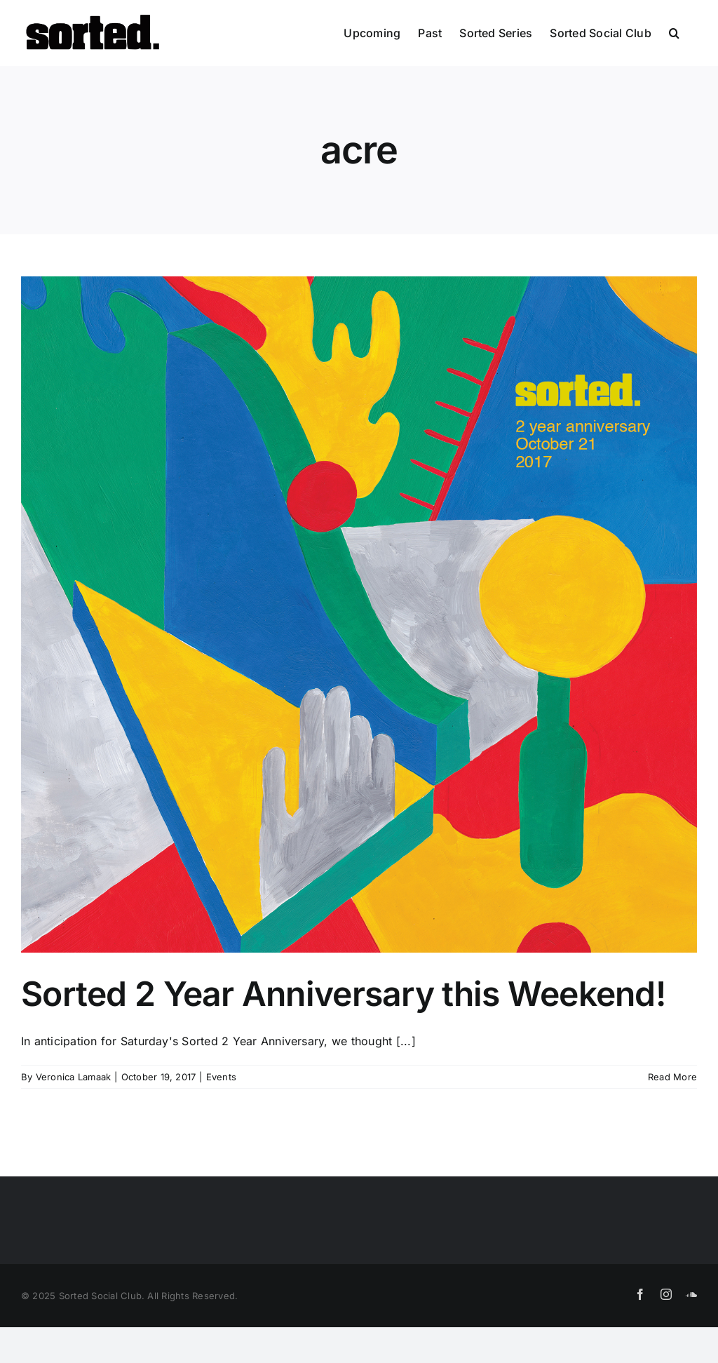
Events (221, 1076)
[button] (674, 33)
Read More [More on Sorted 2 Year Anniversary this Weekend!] (672, 1076)
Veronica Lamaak (73, 1076)
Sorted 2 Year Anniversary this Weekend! (343, 993)
